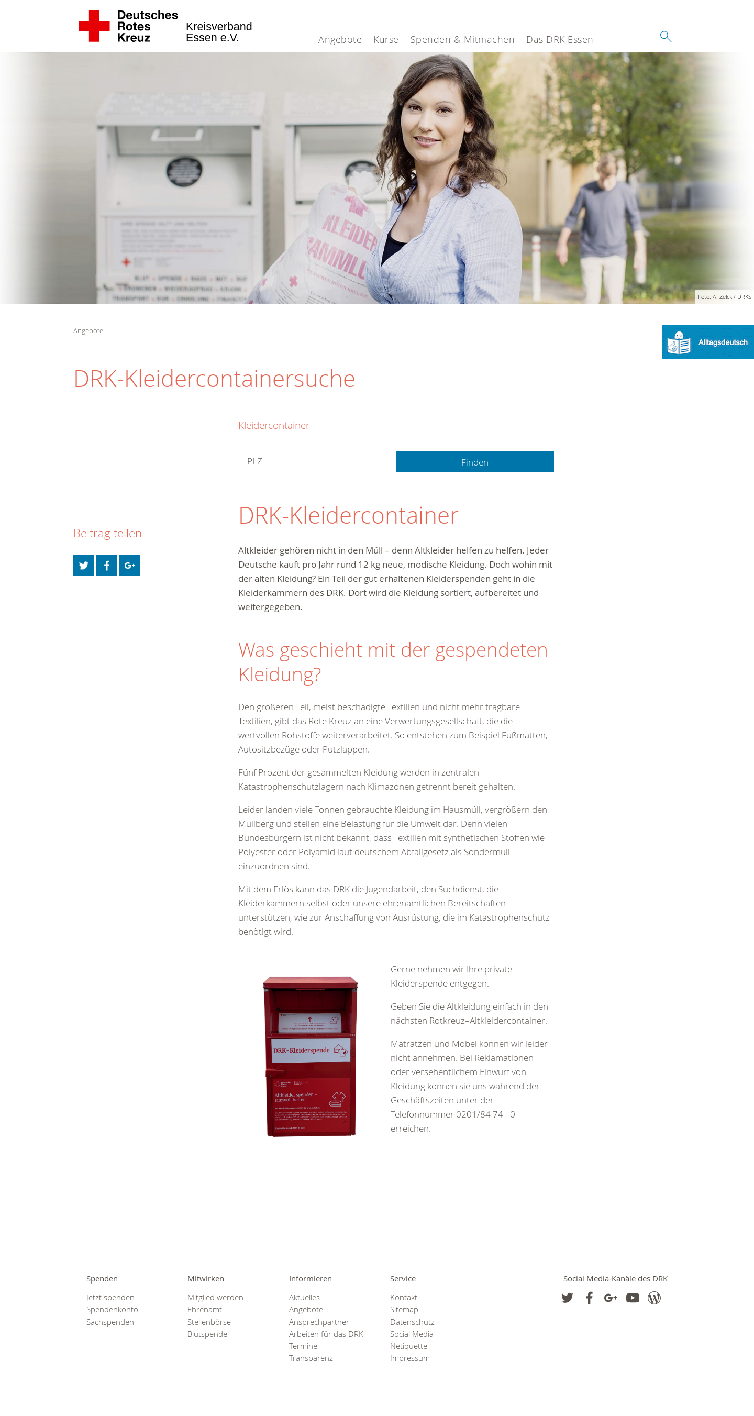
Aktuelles (304, 1297)
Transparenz (311, 1358)
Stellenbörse (209, 1322)
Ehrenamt (204, 1309)
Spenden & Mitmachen (463, 39)
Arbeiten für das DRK (326, 1334)
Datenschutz (412, 1322)
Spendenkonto (112, 1309)
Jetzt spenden (110, 1297)
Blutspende (207, 1334)
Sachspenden (110, 1322)
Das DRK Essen (560, 39)
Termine (303, 1346)
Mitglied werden (215, 1297)
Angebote (340, 39)
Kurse (386, 39)
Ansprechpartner (319, 1322)
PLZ (254, 461)
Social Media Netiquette (412, 1340)
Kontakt (403, 1297)
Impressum (410, 1358)
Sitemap (404, 1309)
